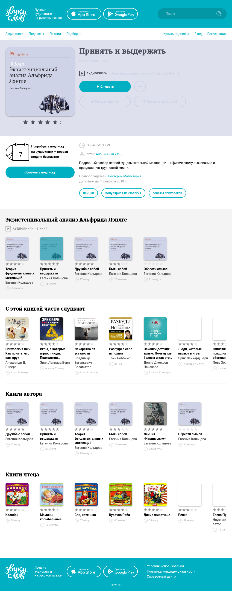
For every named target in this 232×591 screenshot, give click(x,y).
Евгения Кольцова (19, 282)
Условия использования (165, 566)
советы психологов (167, 193)
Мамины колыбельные (51, 517)
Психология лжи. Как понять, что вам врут (19, 353)
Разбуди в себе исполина (120, 351)
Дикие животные (157, 515)
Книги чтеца (22, 475)
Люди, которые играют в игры (190, 351)
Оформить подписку (40, 172)
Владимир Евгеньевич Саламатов (83, 362)
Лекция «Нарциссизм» (155, 436)
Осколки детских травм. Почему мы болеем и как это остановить (158, 353)
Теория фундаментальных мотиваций (20, 273)
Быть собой (118, 269)
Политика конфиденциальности (171, 571)
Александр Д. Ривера (16, 365)
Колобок (12, 515)
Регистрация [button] (217, 34)
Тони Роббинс (119, 358)
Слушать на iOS (104, 101)
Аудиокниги (14, 34)
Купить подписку (176, 34)
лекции (88, 193)
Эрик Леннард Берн (55, 362)
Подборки (73, 34)
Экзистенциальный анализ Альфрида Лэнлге (145, 73)
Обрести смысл (156, 269)
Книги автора (24, 394)
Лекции (55, 34)
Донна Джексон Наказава (156, 365)
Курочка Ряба (119, 515)
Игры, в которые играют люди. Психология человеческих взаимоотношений (54, 353)
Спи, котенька (85, 515)
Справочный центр (161, 576)
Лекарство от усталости (85, 351)
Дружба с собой (87, 269)
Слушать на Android (160, 101)
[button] (14, 33)
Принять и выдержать (49, 271)
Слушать (105, 86)
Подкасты (36, 34)
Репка (183, 515)
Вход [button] (198, 34)
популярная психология (123, 193)
